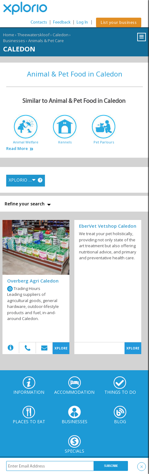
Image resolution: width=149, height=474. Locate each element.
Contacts (39, 22)
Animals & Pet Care (46, 40)
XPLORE (61, 348)
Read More (17, 148)
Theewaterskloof (33, 34)
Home (8, 34)
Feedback (62, 22)
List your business (119, 22)
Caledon (60, 34)
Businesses (14, 40)
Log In (82, 22)
